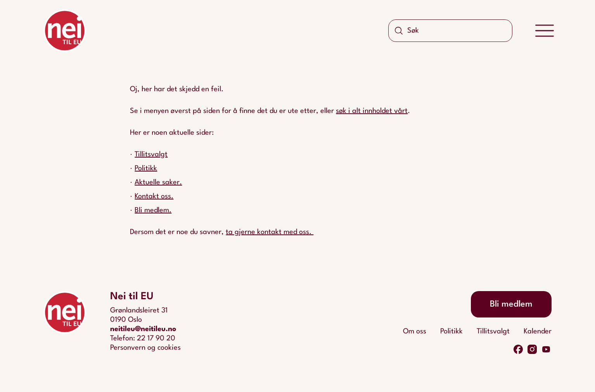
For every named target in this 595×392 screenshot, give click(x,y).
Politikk (146, 168)
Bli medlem (511, 304)
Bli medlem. (153, 210)
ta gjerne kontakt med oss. (269, 232)
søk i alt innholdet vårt (372, 111)
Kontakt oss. (154, 196)
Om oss (414, 331)
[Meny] (545, 31)
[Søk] (398, 30)
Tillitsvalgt (151, 154)
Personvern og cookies (145, 347)
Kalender (538, 331)
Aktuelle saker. (158, 182)
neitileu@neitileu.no (143, 329)
